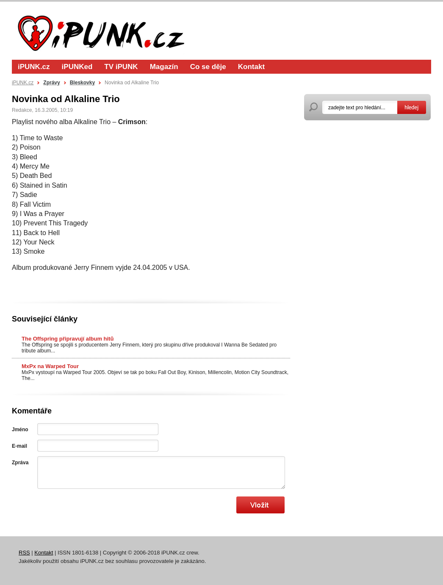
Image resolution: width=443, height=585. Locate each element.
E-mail (19, 446)
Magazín (164, 67)
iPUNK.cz (34, 67)
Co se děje (208, 67)
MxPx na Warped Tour (50, 366)
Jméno (20, 430)
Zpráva (20, 463)
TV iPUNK (121, 67)
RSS (24, 552)
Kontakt (251, 67)
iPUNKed (77, 67)
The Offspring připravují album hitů (68, 338)
